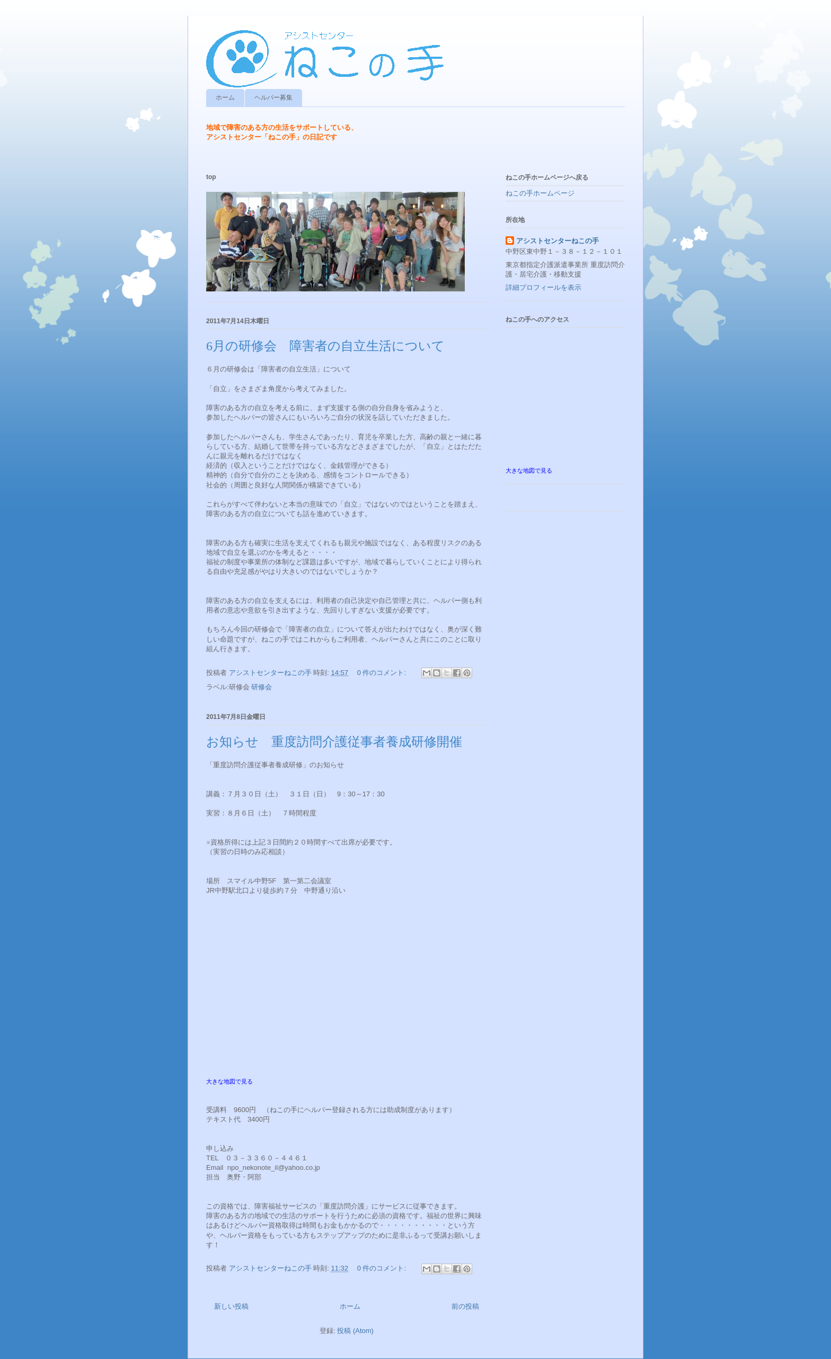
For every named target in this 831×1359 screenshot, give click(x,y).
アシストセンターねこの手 (557, 241)
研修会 (261, 687)
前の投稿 (465, 1306)
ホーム (225, 97)
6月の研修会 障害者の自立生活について (325, 346)
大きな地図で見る (229, 1081)
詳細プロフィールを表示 (543, 287)
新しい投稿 (231, 1306)
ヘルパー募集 (273, 97)
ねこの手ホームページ (540, 193)
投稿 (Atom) (355, 1331)
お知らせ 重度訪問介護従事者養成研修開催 (334, 742)
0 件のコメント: (382, 673)
